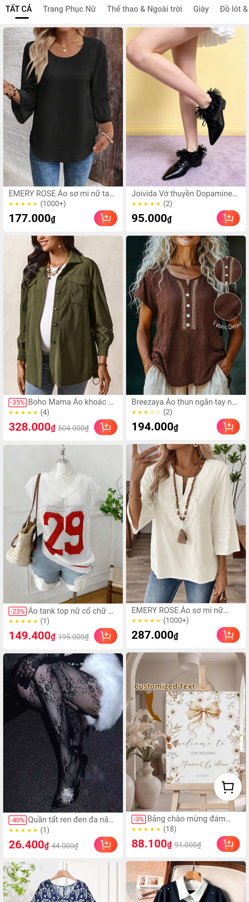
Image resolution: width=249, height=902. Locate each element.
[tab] (18, 9)
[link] (63, 107)
